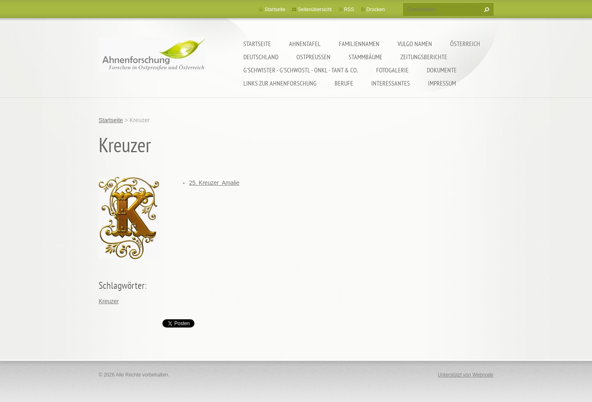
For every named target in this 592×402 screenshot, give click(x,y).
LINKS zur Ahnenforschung (280, 83)
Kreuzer (109, 301)
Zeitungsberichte (423, 57)
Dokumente (442, 70)
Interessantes (390, 83)
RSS (349, 9)
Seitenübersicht (315, 9)
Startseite (257, 44)
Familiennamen (359, 44)
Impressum (442, 83)
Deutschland (260, 57)
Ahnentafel (305, 44)
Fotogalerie (392, 70)
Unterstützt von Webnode (465, 375)
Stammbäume (365, 57)
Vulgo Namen (415, 44)
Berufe (344, 83)
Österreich (465, 44)
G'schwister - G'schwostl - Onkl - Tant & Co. (300, 70)
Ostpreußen (313, 57)
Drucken (375, 9)
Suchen (485, 9)
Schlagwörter (122, 285)
